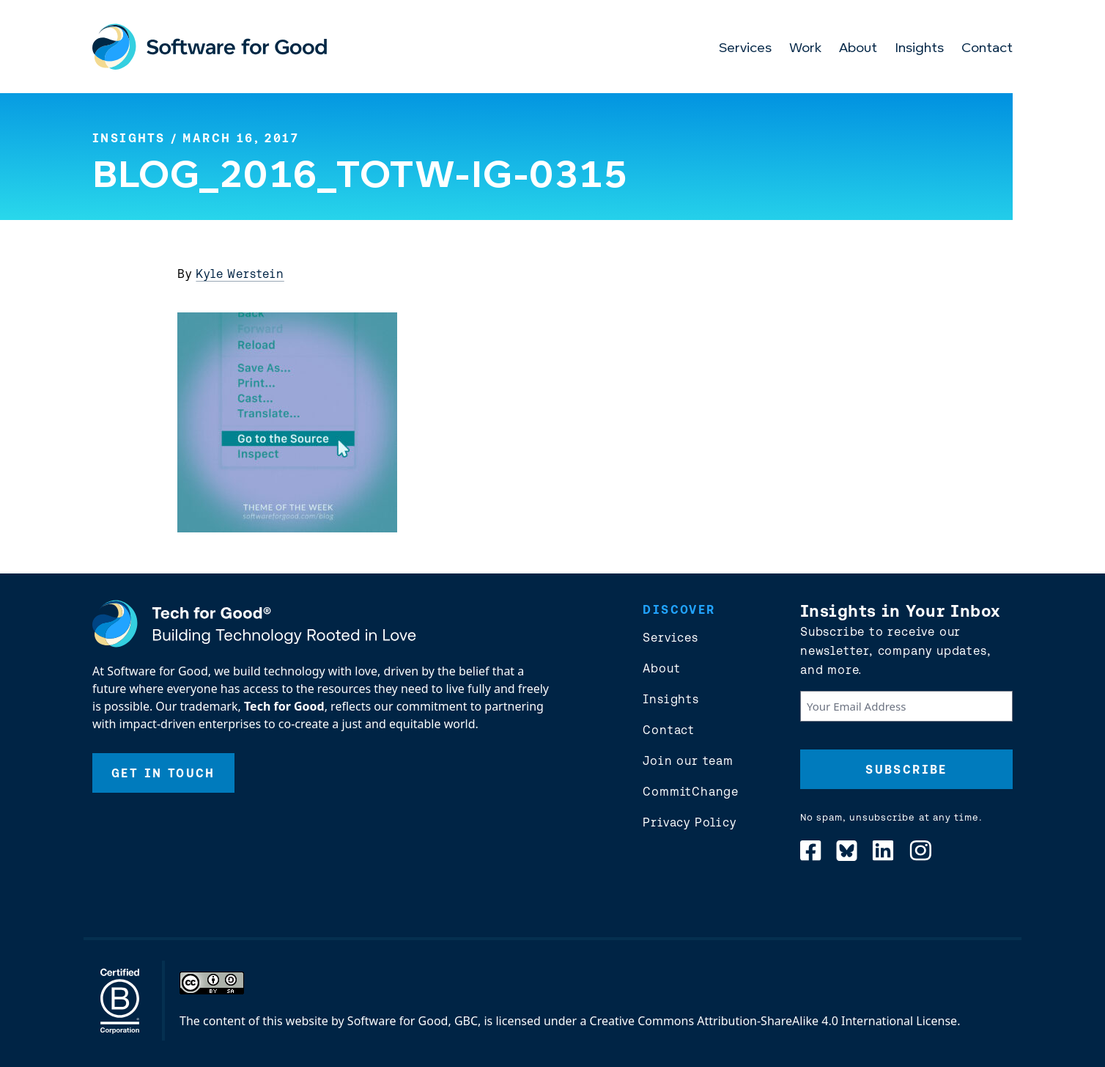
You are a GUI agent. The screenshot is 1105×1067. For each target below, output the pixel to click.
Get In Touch (163, 773)
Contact (987, 49)
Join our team (688, 760)
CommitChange (691, 791)
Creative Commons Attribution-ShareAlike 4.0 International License (774, 1021)
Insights (919, 49)
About (858, 49)
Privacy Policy (689, 822)
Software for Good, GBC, (414, 1021)
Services (745, 49)
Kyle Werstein (240, 273)
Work (805, 49)
